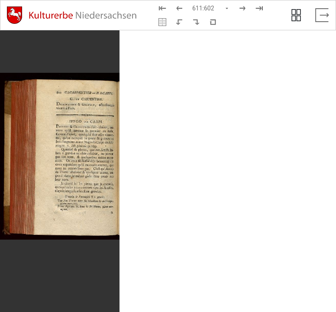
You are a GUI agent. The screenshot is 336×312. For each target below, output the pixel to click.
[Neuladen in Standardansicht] (213, 22)
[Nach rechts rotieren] (196, 22)
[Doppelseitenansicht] (162, 22)
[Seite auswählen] (211, 8)
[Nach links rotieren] (179, 22)
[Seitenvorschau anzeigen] (296, 15)
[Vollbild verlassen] (322, 15)
